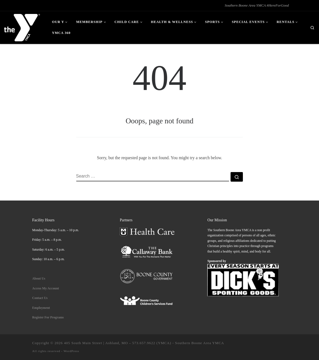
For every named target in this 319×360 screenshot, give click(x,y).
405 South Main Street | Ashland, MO (96, 343)
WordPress (71, 351)
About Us (38, 278)
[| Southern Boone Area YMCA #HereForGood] (22, 26)
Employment (41, 308)
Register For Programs (48, 317)
